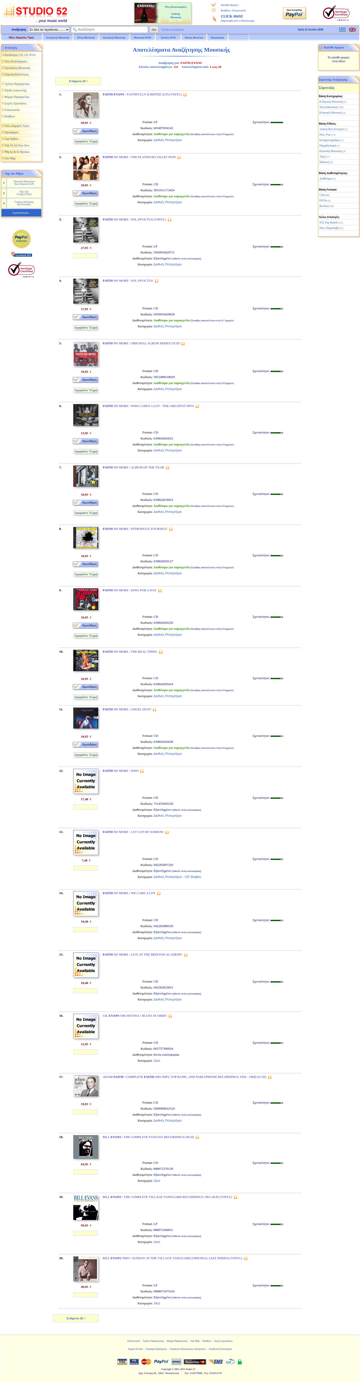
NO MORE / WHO (121, 771)
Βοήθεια (225, 10)
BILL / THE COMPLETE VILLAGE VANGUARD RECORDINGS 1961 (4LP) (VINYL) (167, 1197)
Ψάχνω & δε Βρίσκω (17, 152)
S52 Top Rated (328, 222)
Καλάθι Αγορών (229, 4)
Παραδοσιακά (328, 145)
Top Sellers (11, 139)
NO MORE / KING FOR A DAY (130, 590)
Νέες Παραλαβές (330, 228)
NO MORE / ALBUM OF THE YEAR (133, 467)
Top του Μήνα (14, 173)
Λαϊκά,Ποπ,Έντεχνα (332, 129)
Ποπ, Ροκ (325, 134)
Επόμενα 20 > (78, 81)
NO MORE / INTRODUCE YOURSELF (135, 529)
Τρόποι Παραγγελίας (17, 84)
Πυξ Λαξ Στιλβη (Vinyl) (24, 193)
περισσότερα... (21, 212)
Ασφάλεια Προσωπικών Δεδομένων (188, 1349)
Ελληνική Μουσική (331, 101)
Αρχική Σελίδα (135, 1349)
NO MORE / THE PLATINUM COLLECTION (139, 157)
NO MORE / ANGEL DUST (127, 709)
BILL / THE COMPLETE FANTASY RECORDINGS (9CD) (148, 1137)
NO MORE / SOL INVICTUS (128, 280)
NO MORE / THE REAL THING (130, 651)
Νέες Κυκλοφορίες (15, 61)
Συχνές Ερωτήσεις (15, 103)
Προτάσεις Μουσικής (17, 68)
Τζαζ (322, 156)
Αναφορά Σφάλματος (156, 1349)
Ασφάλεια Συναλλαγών (220, 1349)
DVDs (323, 200)
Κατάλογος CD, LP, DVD (20, 55)
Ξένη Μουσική (329, 107)
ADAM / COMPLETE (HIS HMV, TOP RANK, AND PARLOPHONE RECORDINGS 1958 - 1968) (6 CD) (184, 1077)
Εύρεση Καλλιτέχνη (16, 74)
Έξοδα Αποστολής (15, 90)
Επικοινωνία (239, 10)
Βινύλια (324, 206)
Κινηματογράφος (330, 140)
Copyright (166, 1369)
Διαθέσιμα (326, 178)
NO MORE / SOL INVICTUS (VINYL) (134, 219)
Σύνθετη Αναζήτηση (173, 29)
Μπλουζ (324, 162)
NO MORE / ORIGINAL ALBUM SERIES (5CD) (141, 343)
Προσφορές (217, 37)
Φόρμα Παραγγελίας (16, 97)
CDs (322, 195)
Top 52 (16, 145)
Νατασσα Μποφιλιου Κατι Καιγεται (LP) (24, 182)
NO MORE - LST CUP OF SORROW (133, 832)
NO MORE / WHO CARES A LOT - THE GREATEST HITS (148, 406)
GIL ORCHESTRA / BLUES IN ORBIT (135, 1015)
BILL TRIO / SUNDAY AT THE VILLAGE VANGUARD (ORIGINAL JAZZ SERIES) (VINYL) (172, 1258)
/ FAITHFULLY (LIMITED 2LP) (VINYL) (142, 94)
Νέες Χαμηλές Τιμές (21, 37)
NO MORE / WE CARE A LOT (129, 893)
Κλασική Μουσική (331, 112)
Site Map (10, 158)
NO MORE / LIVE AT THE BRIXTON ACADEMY (142, 954)
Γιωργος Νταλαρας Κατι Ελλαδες (24, 203)
